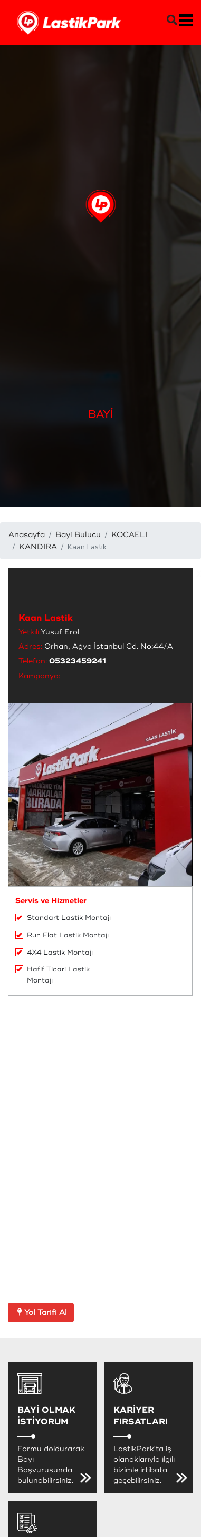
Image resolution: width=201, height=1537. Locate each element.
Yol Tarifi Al (41, 1312)
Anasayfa (26, 534)
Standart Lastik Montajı (63, 918)
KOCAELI (129, 534)
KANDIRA (38, 546)
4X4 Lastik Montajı (54, 952)
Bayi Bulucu (78, 534)
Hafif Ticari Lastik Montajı (52, 975)
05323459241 (77, 661)
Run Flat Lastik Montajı (62, 935)
